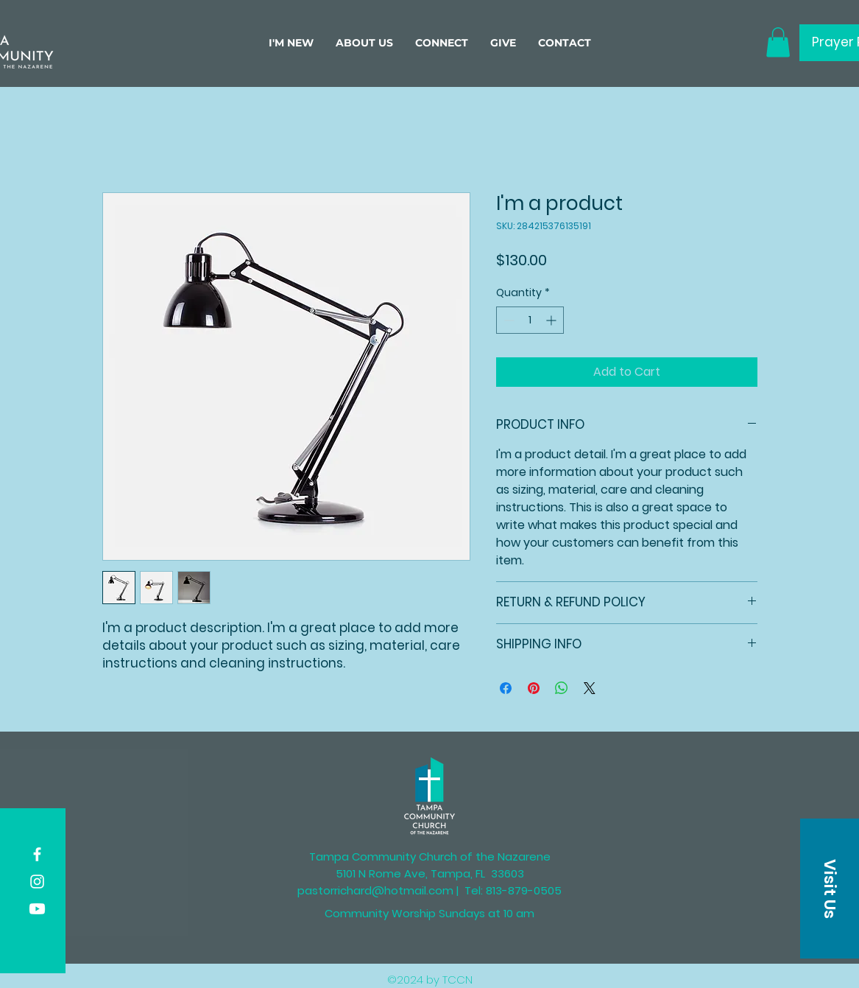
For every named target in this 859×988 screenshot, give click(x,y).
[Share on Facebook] (506, 688)
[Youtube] (37, 909)
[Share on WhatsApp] (561, 688)
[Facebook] (37, 854)
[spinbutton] (530, 320)
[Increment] (552, 320)
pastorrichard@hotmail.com (375, 890)
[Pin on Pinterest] (533, 688)
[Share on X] (589, 688)
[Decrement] (507, 320)
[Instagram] (37, 881)
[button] (364, 43)
